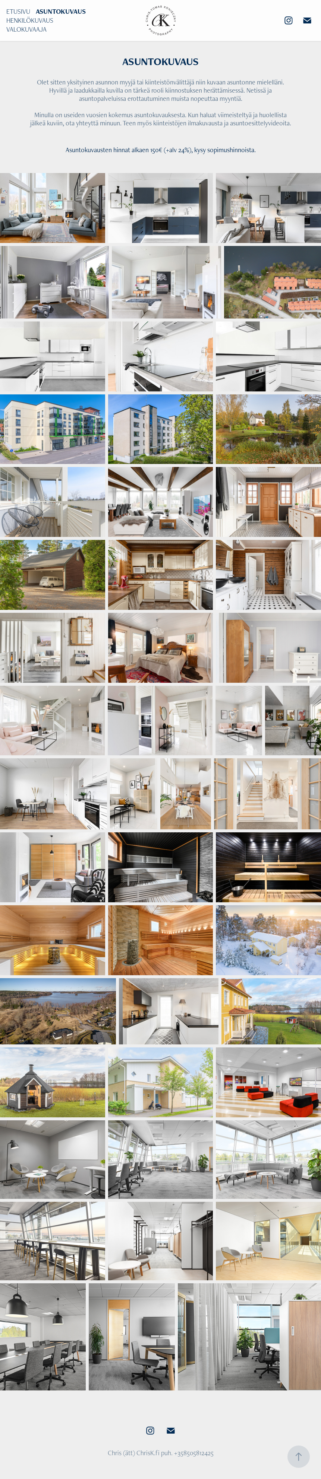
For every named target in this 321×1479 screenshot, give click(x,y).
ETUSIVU (18, 11)
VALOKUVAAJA (26, 29)
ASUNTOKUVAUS (61, 11)
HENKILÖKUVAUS (29, 20)
